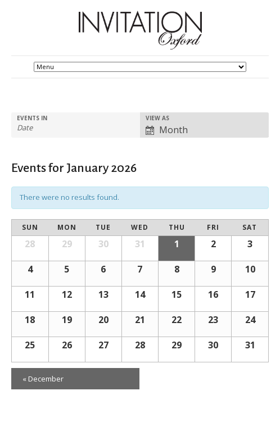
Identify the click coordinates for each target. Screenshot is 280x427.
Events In (32, 118)
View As (157, 118)
